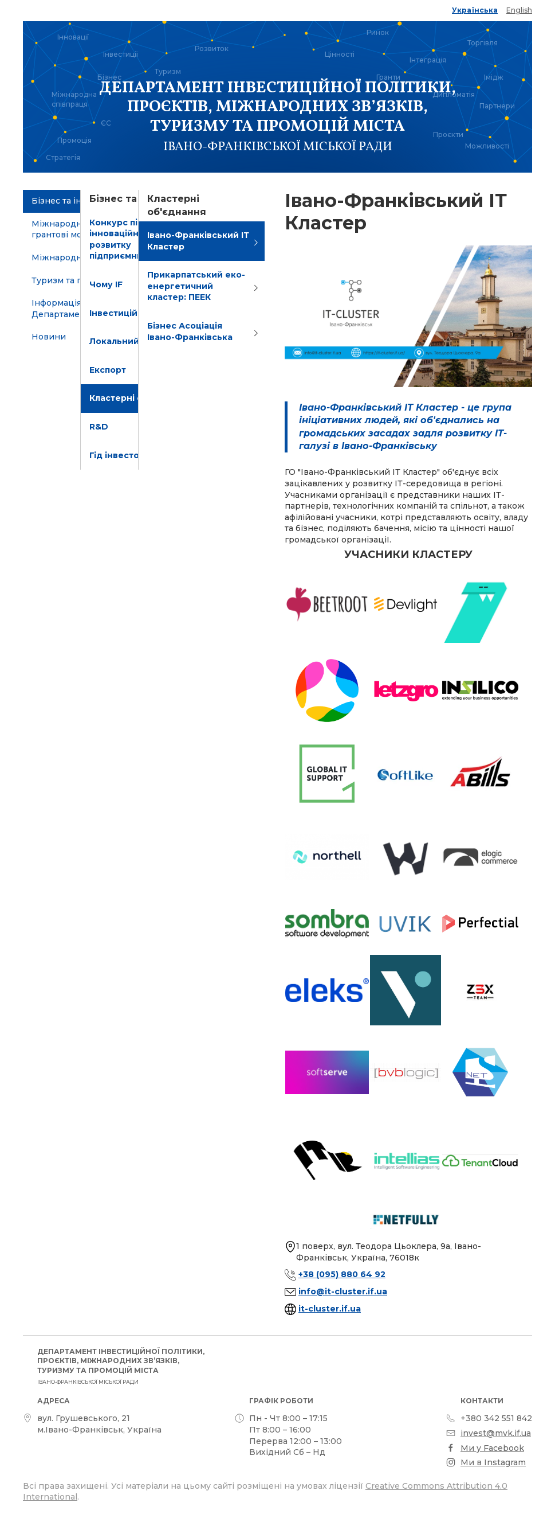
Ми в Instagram (493, 1462)
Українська (475, 10)
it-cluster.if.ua (329, 1309)
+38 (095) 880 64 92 (341, 1274)
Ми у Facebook (492, 1448)
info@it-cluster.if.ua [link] (342, 1291)
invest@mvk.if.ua (495, 1433)
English (519, 10)
